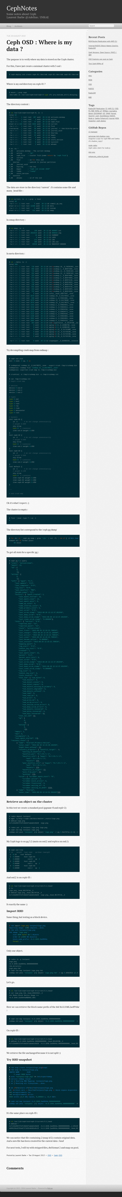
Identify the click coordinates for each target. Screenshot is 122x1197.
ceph (97, 116)
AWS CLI (111, 108)
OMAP (108, 113)
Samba (97, 118)
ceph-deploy (101, 121)
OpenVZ (92, 116)
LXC (104, 113)
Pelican (50, 1188)
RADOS (91, 89)
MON (90, 80)
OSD (49, 1155)
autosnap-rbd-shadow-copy (99, 136)
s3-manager (93, 132)
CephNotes (22, 8)
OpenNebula (104, 116)
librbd (91, 113)
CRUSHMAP (98, 113)
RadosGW (92, 93)
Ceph (56, 1155)
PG (90, 111)
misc (90, 76)
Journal (111, 118)
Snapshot (92, 121)
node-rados (93, 145)
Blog (9, 26)
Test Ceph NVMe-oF (96, 63)
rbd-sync (92, 152)
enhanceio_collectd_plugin (99, 156)
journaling (113, 111)
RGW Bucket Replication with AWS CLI (103, 41)
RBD (90, 97)
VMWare (106, 111)
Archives (18, 26)
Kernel (113, 113)
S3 (106, 108)
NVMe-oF (98, 111)
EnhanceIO (104, 118)
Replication (100, 108)
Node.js (91, 118)
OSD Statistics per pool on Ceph (101, 59)
